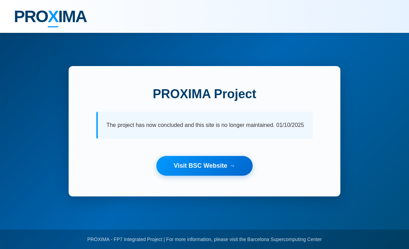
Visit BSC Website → (204, 165)
